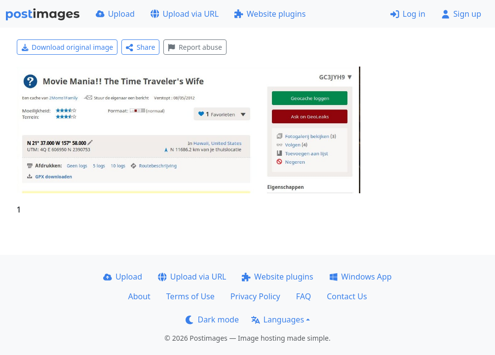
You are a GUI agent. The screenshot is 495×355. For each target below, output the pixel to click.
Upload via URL (185, 13)
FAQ (303, 296)
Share (140, 47)
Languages (277, 319)
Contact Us (347, 296)
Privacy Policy (255, 296)
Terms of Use (190, 296)
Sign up (461, 13)
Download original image (67, 47)
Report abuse (195, 47)
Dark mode (212, 319)
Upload (115, 13)
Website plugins (269, 13)
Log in (407, 13)
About (139, 296)
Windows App (360, 276)
